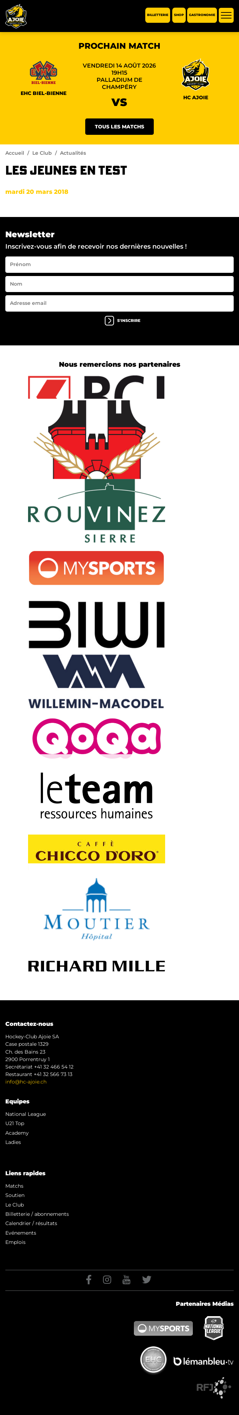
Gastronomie (202, 15)
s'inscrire (122, 320)
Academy (17, 1133)
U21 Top (14, 1123)
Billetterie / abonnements (37, 1214)
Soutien (15, 1195)
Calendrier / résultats (31, 1223)
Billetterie (157, 15)
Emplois (15, 1242)
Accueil (14, 153)
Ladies (13, 1142)
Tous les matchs (119, 126)
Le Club (42, 153)
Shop (179, 15)
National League (25, 1114)
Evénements (20, 1233)
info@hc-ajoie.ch (26, 1082)
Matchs (14, 1186)
